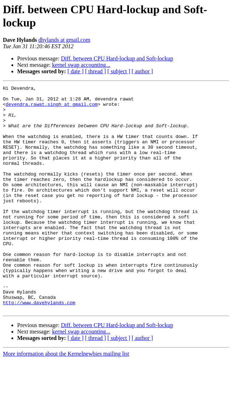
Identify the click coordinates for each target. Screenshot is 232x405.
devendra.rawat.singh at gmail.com (51, 108)
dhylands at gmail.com (64, 40)
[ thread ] (95, 71)
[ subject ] (118, 71)
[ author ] (142, 71)
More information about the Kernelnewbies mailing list (66, 399)
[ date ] (75, 71)
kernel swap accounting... (81, 65)
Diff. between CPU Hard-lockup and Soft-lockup (117, 58)
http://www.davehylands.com (39, 346)
